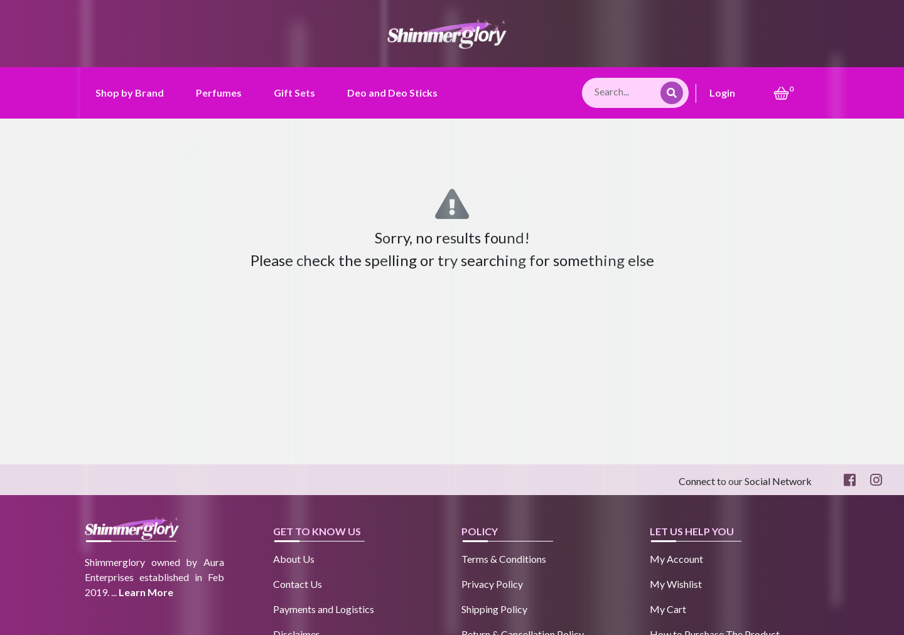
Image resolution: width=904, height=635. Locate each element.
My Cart (668, 609)
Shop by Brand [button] (129, 93)
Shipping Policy (494, 609)
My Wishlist (676, 584)
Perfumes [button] (219, 93)
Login (722, 93)
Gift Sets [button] (294, 93)
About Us (294, 559)
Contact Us (297, 584)
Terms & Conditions (503, 559)
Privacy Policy (492, 584)
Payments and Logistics (323, 609)
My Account (676, 559)
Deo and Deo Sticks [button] (392, 93)
